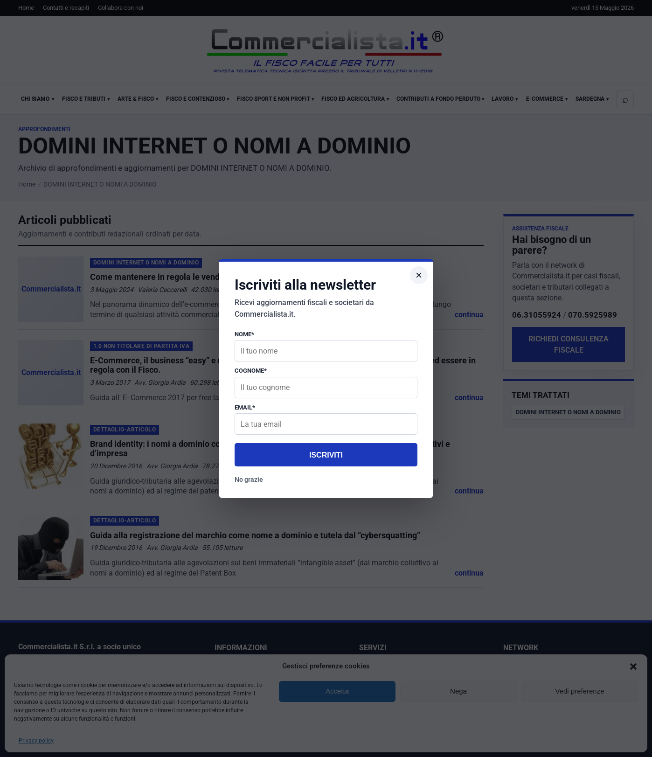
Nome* (244, 334)
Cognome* (251, 370)
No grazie (249, 479)
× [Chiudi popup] (419, 275)
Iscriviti (326, 455)
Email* (245, 407)
